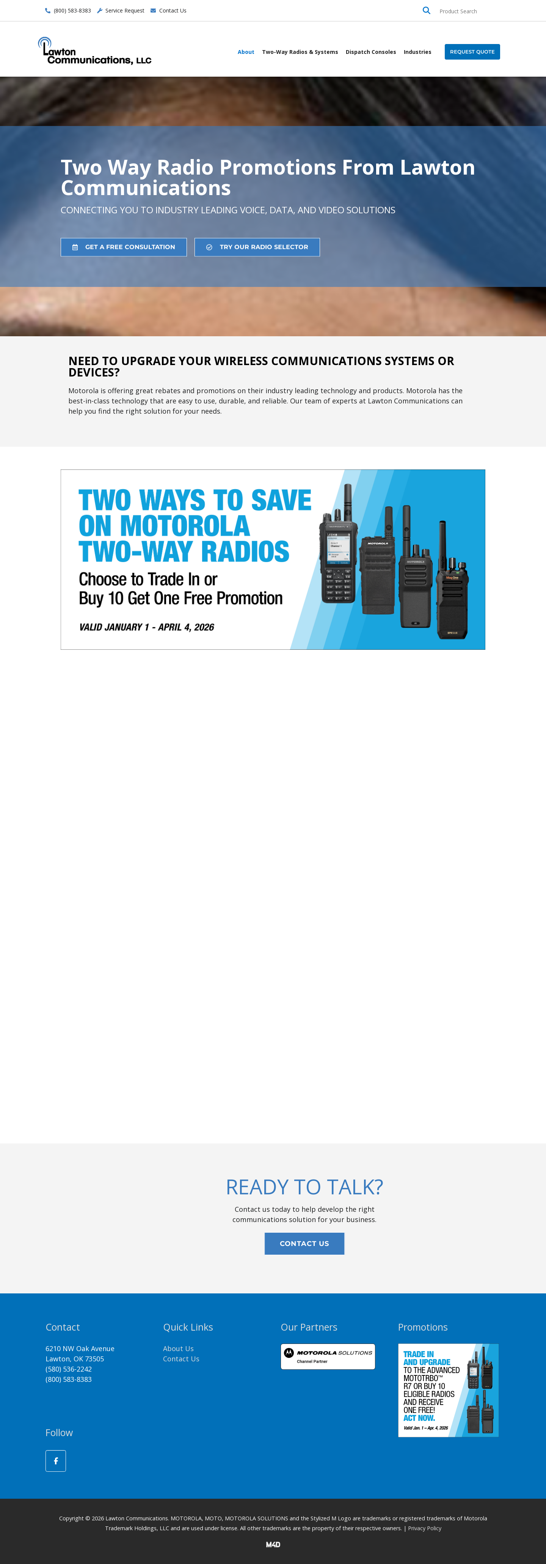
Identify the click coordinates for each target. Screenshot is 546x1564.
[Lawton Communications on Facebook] (56, 1461)
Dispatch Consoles (371, 51)
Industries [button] (417, 51)
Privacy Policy (424, 1528)
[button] (472, 52)
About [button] (246, 51)
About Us (178, 1348)
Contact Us (181, 1358)
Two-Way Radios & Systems (300, 51)
